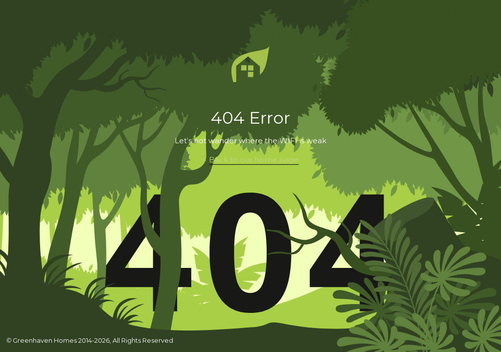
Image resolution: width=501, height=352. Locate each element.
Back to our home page (253, 159)
